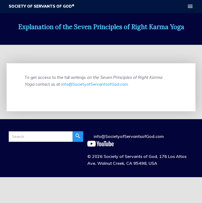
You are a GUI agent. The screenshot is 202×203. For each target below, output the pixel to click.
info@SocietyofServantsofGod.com (94, 84)
